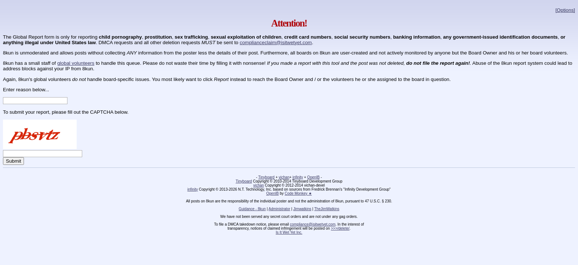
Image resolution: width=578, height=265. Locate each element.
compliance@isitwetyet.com (312, 224)
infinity (298, 177)
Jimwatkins (302, 209)
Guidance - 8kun (252, 209)
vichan (284, 177)
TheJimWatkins (326, 209)
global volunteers (75, 63)
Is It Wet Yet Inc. (289, 232)
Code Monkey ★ (298, 193)
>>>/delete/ (340, 228)
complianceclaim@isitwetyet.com (276, 42)
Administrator (279, 209)
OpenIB (313, 177)
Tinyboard (266, 177)
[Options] (565, 10)
